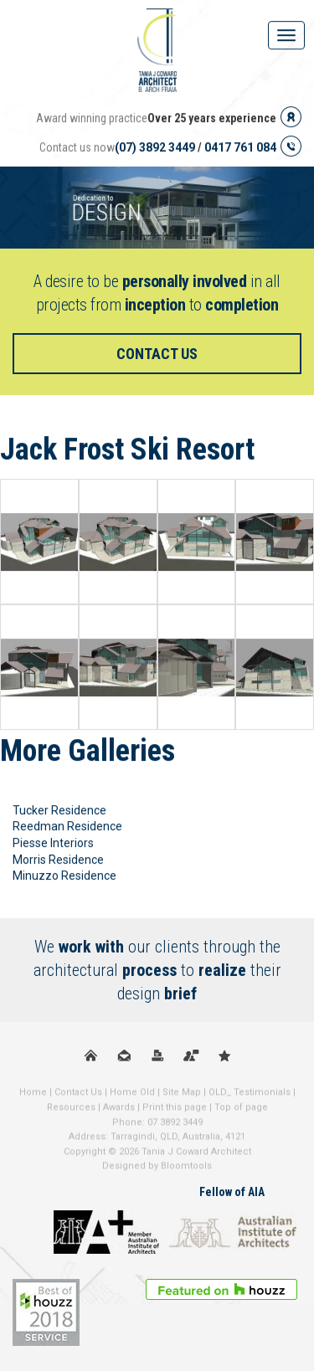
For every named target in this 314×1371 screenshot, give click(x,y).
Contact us (157, 353)
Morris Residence (58, 859)
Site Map (181, 1096)
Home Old (132, 1096)
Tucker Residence (59, 810)
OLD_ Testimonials (249, 1096)
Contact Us (78, 1096)
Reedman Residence (67, 827)
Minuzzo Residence (64, 876)
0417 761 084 (240, 147)
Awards (119, 1111)
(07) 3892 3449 (155, 147)
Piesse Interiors (53, 843)
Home (33, 1096)
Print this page (174, 1111)
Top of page (241, 1111)
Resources (71, 1111)
